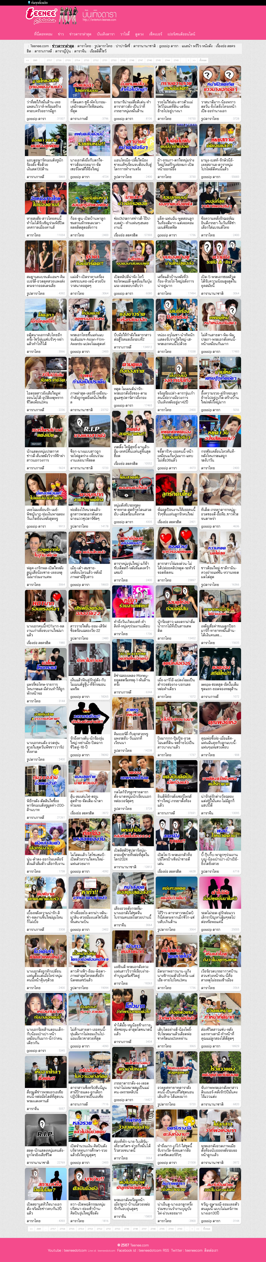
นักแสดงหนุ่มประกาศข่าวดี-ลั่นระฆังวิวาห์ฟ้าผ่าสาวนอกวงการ (46, 455)
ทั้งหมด (203, 60)
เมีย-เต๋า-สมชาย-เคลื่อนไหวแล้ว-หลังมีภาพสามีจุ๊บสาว (86, 572)
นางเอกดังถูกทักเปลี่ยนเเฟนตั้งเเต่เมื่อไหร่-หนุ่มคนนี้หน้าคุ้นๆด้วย (44, 975)
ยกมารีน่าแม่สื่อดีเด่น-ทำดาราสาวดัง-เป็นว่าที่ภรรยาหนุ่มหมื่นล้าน (132, 106)
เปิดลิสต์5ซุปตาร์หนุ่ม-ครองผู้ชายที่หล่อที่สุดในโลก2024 (131, 854)
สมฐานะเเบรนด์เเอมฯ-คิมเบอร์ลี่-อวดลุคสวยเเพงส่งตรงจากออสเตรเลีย (46, 281)
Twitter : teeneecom (185, 1250)
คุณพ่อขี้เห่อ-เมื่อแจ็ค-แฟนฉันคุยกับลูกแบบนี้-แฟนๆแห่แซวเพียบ (219, 742)
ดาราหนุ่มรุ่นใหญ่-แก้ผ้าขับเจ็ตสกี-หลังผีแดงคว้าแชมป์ (132, 568)
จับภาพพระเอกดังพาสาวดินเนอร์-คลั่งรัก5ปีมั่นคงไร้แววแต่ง (219, 1092)
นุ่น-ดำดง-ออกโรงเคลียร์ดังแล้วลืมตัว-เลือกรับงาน (46, 861)
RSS (166, 1250)
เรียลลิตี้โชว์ (98, 51)
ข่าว (61, 34)
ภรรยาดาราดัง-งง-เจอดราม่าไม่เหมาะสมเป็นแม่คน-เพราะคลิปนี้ (131, 1087)
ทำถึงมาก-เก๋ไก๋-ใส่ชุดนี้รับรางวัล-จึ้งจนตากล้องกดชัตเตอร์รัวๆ (175, 1150)
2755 (68, 60)
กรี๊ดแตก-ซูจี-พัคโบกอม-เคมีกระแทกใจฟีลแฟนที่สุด (88, 106)
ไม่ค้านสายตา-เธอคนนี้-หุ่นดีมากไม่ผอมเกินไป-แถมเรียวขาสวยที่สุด (88, 1034)
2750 (114, 60)
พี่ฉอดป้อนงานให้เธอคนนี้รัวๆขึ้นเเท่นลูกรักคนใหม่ (176, 511)
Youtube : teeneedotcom (67, 1250)
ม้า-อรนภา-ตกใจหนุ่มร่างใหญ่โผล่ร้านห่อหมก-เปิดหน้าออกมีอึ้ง (176, 164)
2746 (149, 60)
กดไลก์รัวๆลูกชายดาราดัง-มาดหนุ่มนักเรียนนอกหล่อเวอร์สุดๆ (132, 796)
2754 (77, 60)
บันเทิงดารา (106, 34)
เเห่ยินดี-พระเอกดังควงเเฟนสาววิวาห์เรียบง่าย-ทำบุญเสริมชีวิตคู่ (132, 971)
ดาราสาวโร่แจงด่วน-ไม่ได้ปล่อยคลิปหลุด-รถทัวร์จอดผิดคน (176, 568)
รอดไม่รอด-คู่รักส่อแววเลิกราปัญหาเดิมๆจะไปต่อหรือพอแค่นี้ (218, 917)
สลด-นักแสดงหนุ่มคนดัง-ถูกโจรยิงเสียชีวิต (45, 1152)
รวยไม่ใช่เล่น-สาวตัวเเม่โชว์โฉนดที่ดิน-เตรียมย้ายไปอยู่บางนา (175, 106)
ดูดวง (139, 34)
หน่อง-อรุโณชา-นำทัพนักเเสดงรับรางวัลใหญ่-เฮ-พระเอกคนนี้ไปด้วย (176, 339)
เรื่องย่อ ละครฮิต (39, 643)
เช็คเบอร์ (155, 34)
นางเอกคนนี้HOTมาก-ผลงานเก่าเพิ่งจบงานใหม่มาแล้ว (45, 630)
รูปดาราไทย (103, 46)
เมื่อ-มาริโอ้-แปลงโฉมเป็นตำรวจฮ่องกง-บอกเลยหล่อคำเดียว (176, 684)
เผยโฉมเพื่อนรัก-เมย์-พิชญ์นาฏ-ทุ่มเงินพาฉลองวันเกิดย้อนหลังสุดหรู (46, 514)
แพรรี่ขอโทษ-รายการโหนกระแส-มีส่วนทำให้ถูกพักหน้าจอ (45, 689)
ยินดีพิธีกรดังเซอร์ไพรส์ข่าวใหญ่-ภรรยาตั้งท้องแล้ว (175, 801)
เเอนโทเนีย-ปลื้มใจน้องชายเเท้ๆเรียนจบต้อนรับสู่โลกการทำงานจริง (133, 164)
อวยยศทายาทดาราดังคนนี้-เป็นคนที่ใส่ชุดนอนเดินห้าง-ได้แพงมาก (176, 1092)
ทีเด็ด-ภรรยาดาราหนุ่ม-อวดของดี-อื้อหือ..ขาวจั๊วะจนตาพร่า (219, 514)
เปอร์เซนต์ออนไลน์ (181, 34)
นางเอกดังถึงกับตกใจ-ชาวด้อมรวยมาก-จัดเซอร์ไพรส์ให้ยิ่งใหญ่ (86, 164)
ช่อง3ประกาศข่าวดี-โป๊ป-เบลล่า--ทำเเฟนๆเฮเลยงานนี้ (132, 223)
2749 (122, 60)
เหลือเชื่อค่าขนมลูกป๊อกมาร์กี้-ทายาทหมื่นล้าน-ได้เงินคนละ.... (218, 630)
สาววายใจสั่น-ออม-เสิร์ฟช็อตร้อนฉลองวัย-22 (88, 628)
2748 (131, 60)
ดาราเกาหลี (43, 51)
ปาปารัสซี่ (123, 46)
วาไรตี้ (125, 34)
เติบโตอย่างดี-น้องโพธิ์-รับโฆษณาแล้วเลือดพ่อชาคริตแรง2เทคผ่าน (175, 1034)
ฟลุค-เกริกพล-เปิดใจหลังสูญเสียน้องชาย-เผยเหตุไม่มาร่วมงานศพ (45, 572)
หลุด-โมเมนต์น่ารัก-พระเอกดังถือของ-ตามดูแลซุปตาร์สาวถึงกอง (130, 393)
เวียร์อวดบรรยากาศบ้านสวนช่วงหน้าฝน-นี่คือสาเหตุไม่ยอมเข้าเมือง (219, 975)
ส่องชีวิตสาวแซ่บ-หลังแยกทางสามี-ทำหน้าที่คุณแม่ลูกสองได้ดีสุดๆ (217, 1034)
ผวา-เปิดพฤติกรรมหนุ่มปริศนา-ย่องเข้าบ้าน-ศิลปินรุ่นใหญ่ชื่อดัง (87, 1208)
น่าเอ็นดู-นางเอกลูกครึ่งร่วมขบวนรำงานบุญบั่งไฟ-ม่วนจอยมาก (175, 1208)
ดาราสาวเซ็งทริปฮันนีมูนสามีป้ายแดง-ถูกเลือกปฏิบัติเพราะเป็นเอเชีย (88, 1092)
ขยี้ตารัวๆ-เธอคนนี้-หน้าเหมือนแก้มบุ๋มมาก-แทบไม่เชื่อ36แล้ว (175, 455)
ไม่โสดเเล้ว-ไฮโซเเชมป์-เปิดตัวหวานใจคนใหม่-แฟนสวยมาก (87, 859)
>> (194, 60)
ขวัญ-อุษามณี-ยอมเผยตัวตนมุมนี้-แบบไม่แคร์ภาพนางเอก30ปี (220, 1208)
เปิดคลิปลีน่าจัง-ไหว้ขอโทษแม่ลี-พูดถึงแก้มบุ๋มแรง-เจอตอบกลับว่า (133, 281)
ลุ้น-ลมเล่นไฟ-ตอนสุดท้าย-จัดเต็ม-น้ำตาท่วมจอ (86, 801)
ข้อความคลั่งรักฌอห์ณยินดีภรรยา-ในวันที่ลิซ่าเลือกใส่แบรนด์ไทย (218, 223)
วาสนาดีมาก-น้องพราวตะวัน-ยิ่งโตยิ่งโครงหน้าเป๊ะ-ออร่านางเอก (218, 106)
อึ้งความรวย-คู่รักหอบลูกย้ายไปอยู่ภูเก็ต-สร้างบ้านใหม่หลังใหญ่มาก (220, 397)
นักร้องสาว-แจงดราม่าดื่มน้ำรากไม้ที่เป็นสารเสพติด (176, 626)
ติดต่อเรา (210, 1250)
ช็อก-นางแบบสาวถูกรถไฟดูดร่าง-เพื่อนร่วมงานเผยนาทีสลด (86, 455)
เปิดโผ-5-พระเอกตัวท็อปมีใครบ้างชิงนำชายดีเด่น (175, 859)
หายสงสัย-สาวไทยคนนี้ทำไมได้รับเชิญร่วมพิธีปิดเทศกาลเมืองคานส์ (45, 223)
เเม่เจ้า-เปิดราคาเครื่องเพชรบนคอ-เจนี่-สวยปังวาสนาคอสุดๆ (87, 281)
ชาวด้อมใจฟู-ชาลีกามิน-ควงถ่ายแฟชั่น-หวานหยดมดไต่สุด (220, 572)
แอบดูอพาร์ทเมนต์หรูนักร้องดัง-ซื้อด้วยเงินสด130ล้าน (45, 164)
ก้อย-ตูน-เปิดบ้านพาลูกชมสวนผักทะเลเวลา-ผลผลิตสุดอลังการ (87, 223)
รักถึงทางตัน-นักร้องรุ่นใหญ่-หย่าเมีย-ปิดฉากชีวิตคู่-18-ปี (87, 742)
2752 (95, 60)
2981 (35, 60)
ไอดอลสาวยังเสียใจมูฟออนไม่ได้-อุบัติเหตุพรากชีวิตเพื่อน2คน (45, 397)
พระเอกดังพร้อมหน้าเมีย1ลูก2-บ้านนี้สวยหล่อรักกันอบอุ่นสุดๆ (132, 1204)
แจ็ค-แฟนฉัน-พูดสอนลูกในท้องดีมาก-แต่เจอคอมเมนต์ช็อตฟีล (176, 223)
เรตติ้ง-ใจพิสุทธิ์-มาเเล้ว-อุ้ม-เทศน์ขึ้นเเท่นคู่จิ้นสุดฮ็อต (132, 451)
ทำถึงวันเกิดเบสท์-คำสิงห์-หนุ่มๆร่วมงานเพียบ (132, 623)
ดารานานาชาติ (144, 46)
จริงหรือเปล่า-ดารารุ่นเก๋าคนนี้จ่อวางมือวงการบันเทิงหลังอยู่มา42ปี (176, 397)
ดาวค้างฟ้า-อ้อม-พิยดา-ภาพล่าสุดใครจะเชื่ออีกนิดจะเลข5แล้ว (88, 975)
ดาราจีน (80, 51)
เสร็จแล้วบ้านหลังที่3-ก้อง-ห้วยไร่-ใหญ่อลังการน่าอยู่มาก (176, 281)
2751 (104, 60)
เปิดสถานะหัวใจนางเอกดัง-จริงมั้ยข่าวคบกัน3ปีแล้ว (44, 1208)
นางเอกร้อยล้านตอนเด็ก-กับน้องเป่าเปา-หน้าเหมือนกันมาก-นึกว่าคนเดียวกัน (45, 1036)
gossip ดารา (168, 46)
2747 (140, 60)
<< (27, 60)
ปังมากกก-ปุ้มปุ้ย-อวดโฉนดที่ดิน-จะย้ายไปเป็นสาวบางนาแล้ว (176, 742)
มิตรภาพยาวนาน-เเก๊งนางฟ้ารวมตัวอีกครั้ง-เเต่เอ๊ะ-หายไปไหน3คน (176, 975)
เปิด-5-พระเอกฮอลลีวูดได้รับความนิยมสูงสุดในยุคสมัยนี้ (218, 281)
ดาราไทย (84, 46)
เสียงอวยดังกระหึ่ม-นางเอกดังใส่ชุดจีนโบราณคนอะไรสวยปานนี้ (132, 913)
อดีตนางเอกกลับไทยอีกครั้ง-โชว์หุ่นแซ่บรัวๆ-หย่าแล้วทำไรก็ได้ (45, 339)
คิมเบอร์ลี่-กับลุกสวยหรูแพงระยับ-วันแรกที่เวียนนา (131, 738)
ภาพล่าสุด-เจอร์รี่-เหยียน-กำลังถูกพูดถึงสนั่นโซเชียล (89, 397)
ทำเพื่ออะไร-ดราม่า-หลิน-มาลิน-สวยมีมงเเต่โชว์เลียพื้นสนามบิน (89, 917)
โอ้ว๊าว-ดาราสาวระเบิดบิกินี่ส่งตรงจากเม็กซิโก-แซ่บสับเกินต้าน (176, 917)
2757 (49, 60)
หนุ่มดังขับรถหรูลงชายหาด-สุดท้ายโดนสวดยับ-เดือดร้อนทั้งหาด (132, 509)
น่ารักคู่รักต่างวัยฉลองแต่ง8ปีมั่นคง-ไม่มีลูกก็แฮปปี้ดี (218, 801)
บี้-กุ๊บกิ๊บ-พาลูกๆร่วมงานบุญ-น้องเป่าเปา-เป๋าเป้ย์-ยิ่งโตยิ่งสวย (219, 859)
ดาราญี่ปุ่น (63, 51)
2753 (86, 60)
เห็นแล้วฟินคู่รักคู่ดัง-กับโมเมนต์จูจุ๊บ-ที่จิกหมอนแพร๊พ (88, 684)
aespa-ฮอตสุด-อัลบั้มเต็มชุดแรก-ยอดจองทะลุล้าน (220, 686)
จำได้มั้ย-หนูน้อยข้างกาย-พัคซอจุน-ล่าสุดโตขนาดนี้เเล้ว (133, 1029)
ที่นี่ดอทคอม (43, 34)
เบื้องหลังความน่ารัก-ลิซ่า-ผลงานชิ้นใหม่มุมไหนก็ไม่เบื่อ (45, 917)
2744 (167, 60)
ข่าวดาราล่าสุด (80, 34)
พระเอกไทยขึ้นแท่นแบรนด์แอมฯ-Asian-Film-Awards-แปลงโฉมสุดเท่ (87, 339)
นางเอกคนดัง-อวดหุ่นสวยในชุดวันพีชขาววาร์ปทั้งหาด (45, 747)
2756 (58, 60)
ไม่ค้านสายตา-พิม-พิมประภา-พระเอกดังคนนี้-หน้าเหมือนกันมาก (218, 339)
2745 (158, 60)
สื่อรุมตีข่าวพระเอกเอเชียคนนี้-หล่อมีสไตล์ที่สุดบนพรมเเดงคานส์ (45, 1096)
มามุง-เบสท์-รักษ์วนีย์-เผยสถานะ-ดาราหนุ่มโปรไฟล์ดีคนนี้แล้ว (217, 164)
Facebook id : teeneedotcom (138, 1250)
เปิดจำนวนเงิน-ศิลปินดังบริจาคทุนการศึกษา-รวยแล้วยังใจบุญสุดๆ (88, 1150)
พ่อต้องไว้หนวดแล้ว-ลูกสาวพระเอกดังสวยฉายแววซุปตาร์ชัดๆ (86, 514)
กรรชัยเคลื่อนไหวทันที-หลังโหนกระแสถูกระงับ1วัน (218, 455)
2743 (176, 60)
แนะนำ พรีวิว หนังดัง (197, 46)
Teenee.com (39, 46)
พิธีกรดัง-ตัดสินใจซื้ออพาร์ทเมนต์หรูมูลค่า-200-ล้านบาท (46, 805)
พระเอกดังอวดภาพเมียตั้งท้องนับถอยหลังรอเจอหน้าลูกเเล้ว (219, 1150)
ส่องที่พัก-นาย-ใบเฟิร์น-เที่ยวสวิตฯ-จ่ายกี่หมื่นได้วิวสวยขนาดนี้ (132, 1146)
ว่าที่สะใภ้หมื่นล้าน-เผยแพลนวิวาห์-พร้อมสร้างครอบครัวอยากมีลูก (44, 106)
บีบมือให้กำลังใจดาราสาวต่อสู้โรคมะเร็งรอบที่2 (132, 337)
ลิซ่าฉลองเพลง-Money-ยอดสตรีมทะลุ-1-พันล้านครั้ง (132, 680)
